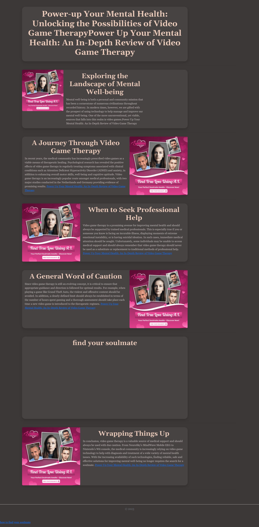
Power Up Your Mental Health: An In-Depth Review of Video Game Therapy (127, 253)
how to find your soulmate (15, 522)
